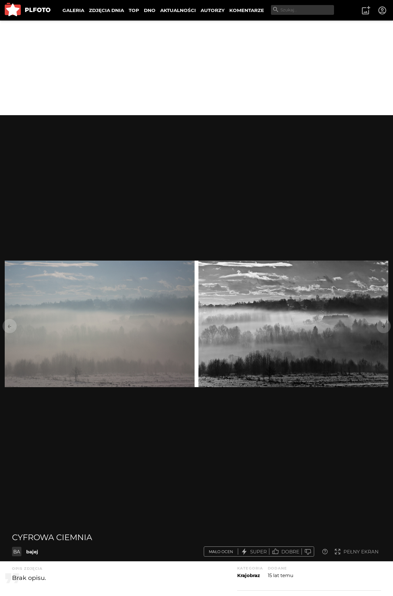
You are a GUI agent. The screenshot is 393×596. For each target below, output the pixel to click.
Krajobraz (248, 575)
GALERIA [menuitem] (73, 10)
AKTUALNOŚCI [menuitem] (178, 10)
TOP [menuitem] (134, 10)
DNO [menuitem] (149, 10)
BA (16, 552)
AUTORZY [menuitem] (213, 10)
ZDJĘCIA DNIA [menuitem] (106, 10)
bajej (32, 552)
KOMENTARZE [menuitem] (246, 10)
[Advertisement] (196, 68)
